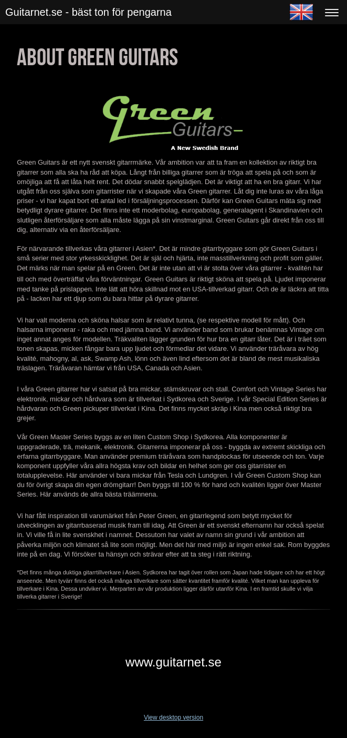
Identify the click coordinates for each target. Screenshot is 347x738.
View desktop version (173, 717)
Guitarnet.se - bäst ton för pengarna (88, 12)
